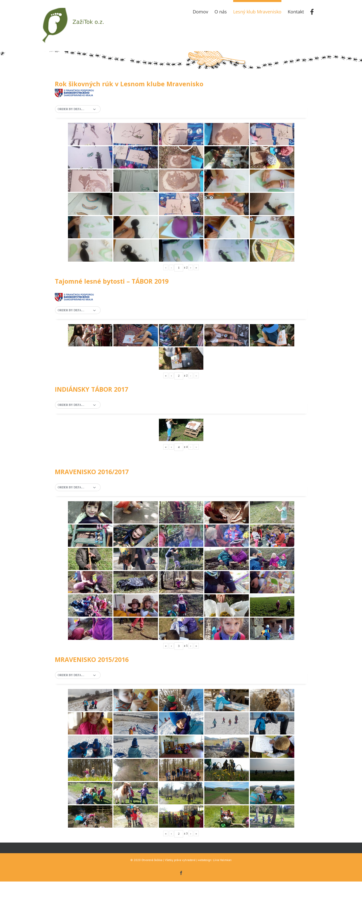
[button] (77, 109)
